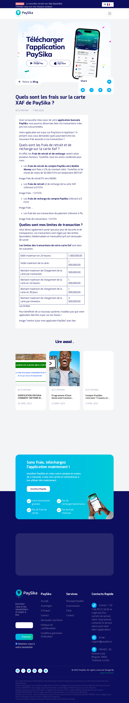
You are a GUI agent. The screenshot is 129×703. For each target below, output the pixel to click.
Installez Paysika (38, 489)
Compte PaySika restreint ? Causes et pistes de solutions (96, 396)
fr (107, 4)
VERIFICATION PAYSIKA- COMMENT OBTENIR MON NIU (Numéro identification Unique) (31, 396)
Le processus (73, 605)
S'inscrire (26, 637)
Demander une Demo (52, 620)
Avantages (46, 605)
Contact (45, 615)
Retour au (28, 81)
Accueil (44, 601)
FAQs (69, 610)
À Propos (45, 610)
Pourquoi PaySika (75, 601)
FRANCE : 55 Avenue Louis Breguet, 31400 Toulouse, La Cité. (101, 655)
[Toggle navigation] (110, 13)
